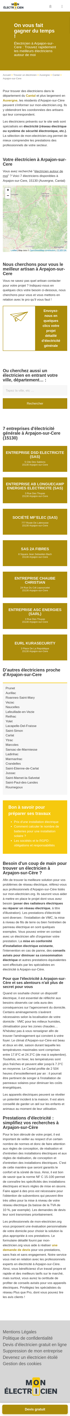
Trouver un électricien (25, 75)
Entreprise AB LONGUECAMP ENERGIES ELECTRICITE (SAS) (35, 486)
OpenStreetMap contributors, (43, 250)
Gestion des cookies (22, 1363)
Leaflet (14, 250)
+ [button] (8, 190)
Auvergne (44, 75)
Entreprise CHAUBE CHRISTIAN (35, 580)
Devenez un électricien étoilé (30, 1357)
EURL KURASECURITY (35, 643)
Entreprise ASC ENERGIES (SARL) (35, 612)
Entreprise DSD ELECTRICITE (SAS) (35, 455)
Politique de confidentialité (28, 1338)
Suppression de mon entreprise (33, 1351)
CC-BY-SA (61, 250)
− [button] (8, 196)
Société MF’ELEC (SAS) (35, 517)
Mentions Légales (19, 1331)
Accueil (7, 75)
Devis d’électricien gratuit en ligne (35, 1344)
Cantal (56, 75)
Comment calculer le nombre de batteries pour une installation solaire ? (36, 831)
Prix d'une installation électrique (36, 822)
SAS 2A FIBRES (35, 549)
